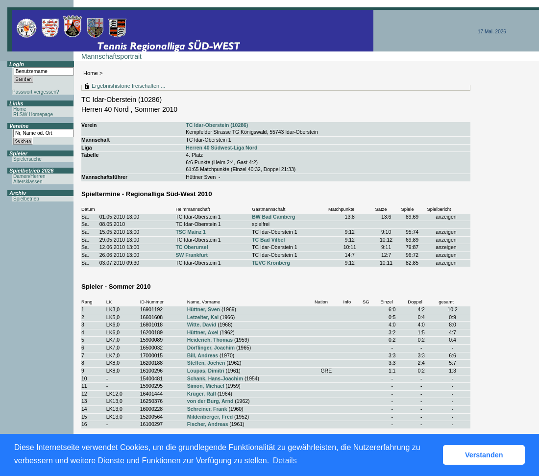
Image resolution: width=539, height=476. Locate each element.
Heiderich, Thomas (210, 340)
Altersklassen (27, 181)
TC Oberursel (191, 247)
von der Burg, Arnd (210, 401)
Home (90, 73)
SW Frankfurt (191, 255)
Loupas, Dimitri (205, 371)
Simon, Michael (205, 386)
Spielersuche (27, 159)
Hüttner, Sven (203, 309)
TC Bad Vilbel (268, 240)
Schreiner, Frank (207, 409)
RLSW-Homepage (33, 114)
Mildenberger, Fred (210, 417)
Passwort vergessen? (35, 92)
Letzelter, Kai (203, 317)
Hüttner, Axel (203, 332)
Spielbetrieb (26, 198)
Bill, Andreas (202, 355)
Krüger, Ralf (201, 394)
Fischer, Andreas (207, 424)
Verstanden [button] (484, 455)
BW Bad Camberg (273, 217)
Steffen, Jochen (206, 363)
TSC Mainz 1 (190, 232)
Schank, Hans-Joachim (215, 378)
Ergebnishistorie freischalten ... (128, 86)
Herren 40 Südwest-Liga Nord (221, 147)
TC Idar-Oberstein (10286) (217, 125)
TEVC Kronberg (271, 263)
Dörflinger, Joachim (211, 348)
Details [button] (285, 460)
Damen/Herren (29, 176)
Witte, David (202, 324)
